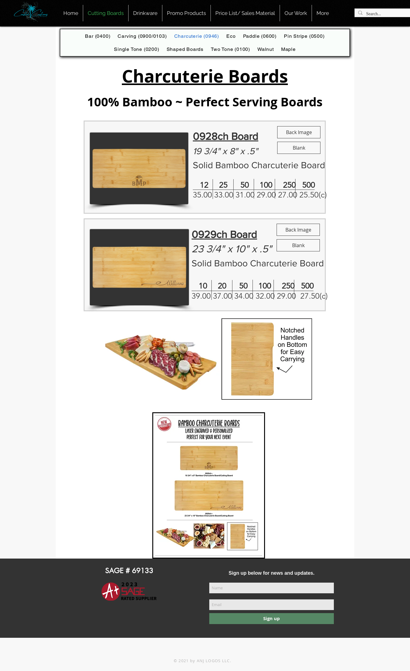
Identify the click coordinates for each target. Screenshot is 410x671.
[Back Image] (298, 132)
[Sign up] (271, 618)
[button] (245, 13)
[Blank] (298, 148)
